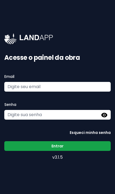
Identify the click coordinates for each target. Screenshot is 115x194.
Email (9, 76)
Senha (10, 104)
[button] (104, 115)
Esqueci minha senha (90, 132)
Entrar (57, 146)
